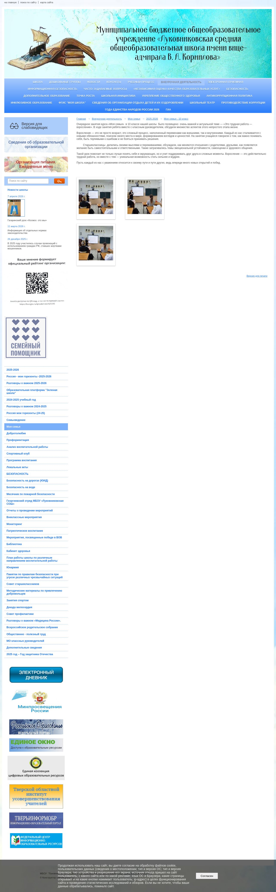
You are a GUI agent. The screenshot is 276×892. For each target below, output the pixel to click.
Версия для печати (256, 276)
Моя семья (13, 426)
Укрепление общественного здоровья (171, 95)
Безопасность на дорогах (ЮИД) (27, 480)
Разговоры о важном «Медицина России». (33, 620)
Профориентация (17, 440)
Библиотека (14, 544)
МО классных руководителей (25, 640)
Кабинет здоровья (18, 551)
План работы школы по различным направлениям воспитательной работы (31, 559)
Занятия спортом (17, 600)
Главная (81, 118)
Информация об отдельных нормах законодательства (27, 231)
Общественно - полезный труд (26, 634)
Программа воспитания (21, 460)
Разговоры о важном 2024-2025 (26, 406)
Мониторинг (14, 524)
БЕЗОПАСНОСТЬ (17, 473)
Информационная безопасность (52, 89)
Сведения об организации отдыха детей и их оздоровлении (137, 102)
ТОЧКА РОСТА (86, 95)
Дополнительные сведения (24, 647)
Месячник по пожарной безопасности (30, 494)
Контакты (114, 82)
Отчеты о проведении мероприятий (29, 510)
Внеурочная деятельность (181, 82)
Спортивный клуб (18, 453)
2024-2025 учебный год (21, 399)
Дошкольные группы (65, 82)
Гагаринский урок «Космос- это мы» (27, 220)
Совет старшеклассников (22, 584)
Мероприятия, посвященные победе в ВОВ (34, 537)
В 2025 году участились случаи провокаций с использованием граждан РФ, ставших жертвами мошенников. (34, 246)
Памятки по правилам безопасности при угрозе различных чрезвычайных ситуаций (34, 576)
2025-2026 (12, 369)
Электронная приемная (225, 82)
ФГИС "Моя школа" (72, 102)
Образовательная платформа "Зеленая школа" (31, 392)
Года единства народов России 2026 (132, 109)
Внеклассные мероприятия (24, 517)
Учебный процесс (140, 82)
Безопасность (237, 89)
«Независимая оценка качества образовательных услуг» (176, 89)
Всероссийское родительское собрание (32, 627)
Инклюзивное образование (31, 102)
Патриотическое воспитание (24, 530)
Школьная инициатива (118, 95)
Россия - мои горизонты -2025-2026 (28, 376)
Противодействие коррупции (243, 102)
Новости (93, 82)
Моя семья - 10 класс (176, 118)
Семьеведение (15, 420)
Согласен (207, 876)
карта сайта (46, 2)
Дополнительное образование (47, 95)
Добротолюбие (16, 433)
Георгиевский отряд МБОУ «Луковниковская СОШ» (34, 502)
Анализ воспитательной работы (27, 446)
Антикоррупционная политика (229, 95)
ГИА (168, 109)
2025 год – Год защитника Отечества (29, 654)
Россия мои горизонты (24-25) (25, 413)
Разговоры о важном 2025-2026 (26, 383)
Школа (38, 82)
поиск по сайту (28, 2)
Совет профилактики (20, 613)
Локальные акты (17, 467)
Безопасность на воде (20, 487)
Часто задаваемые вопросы (105, 89)
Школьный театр (202, 102)
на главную (10, 2)
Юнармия (12, 567)
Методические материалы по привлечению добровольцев (34, 592)
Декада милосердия (19, 607)
